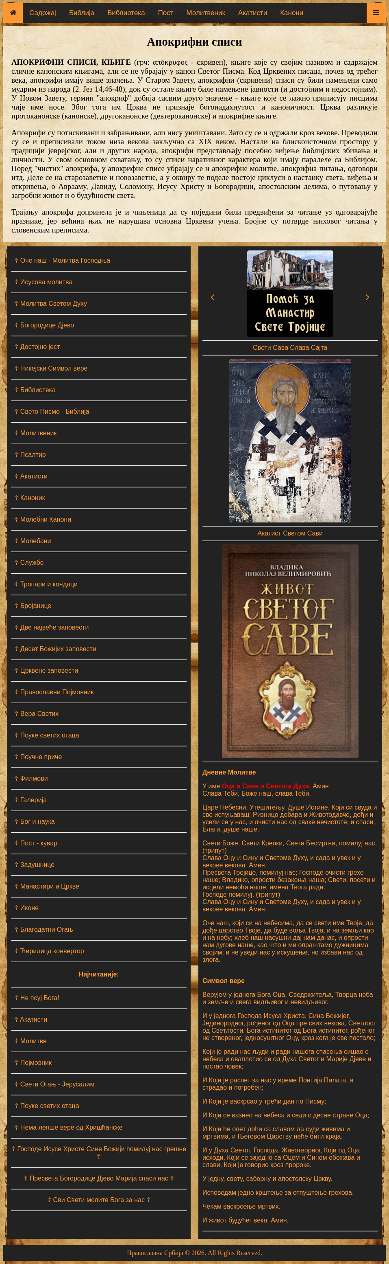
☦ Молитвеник (35, 433)
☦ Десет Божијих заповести (55, 648)
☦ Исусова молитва (43, 282)
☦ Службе (28, 562)
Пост (166, 13)
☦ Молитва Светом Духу (50, 303)
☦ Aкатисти (30, 1019)
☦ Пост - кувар (35, 843)
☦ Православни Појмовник (53, 692)
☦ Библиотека (34, 389)
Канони (291, 13)
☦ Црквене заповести (46, 670)
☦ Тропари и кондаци (46, 584)
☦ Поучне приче (38, 756)
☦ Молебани (32, 541)
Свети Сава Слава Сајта (290, 347)
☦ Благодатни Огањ (43, 929)
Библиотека (126, 13)
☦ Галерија (30, 800)
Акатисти (252, 13)
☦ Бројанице (32, 605)
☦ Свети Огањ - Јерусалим (54, 1084)
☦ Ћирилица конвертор (49, 951)
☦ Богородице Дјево (44, 325)
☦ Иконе (26, 907)
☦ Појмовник (33, 1062)
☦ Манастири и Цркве (46, 886)
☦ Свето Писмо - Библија (51, 411)
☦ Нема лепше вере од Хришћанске (68, 1127)
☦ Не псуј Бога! (36, 997)
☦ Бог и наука (34, 821)
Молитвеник (206, 13)
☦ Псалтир (30, 454)
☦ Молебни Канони (42, 519)
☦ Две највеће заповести (51, 627)
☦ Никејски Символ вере (50, 368)
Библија (81, 13)
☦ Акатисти (31, 476)
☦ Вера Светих (36, 713)
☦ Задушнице (34, 864)
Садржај (42, 13)
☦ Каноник (29, 497)
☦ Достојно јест (37, 346)
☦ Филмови (31, 778)
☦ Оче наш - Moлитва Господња (62, 260)
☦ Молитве (30, 1041)
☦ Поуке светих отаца (46, 735)
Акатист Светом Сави (290, 533)
